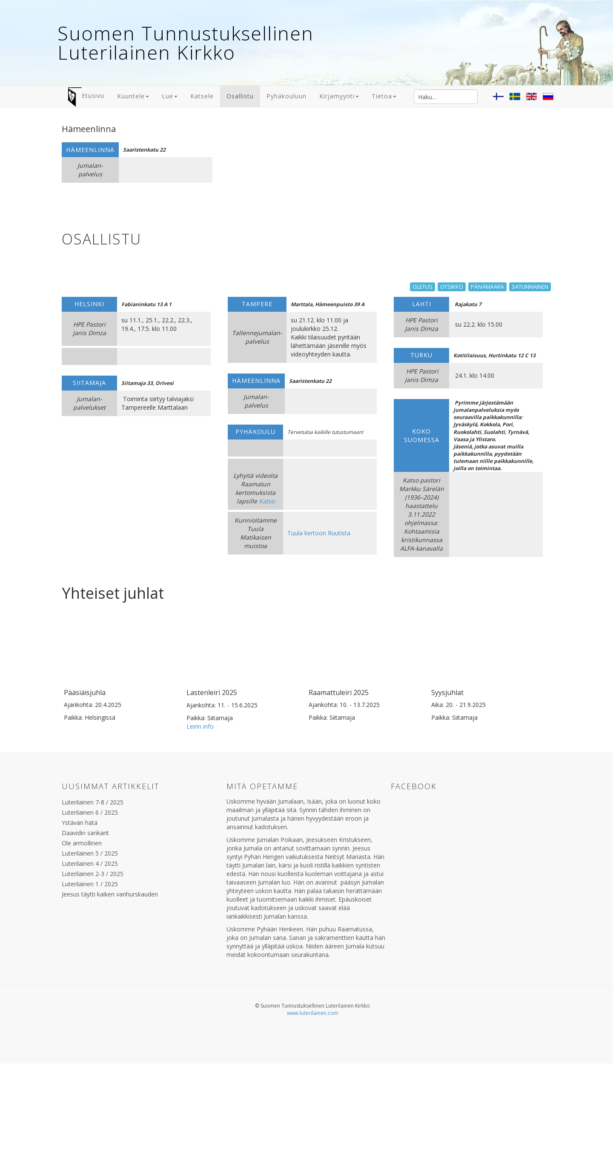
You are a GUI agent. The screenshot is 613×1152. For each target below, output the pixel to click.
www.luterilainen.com (312, 1061)
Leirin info (200, 775)
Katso (267, 501)
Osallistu (240, 96)
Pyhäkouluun (286, 96)
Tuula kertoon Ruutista (318, 533)
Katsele (202, 96)
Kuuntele (133, 96)
